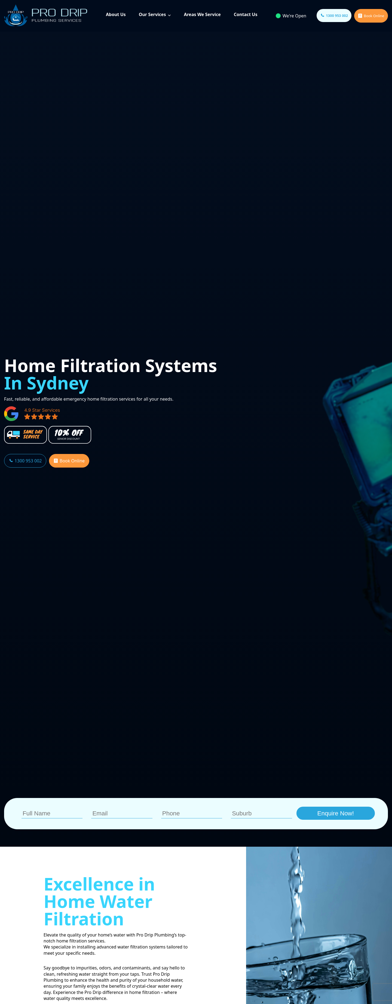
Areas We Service (202, 14)
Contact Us (246, 14)
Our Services (152, 14)
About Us (116, 14)
